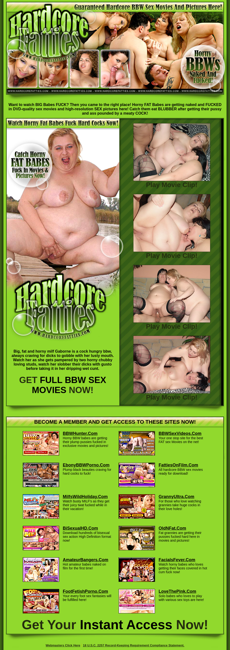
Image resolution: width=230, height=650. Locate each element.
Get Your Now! (115, 624)
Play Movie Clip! (171, 182)
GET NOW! (62, 385)
